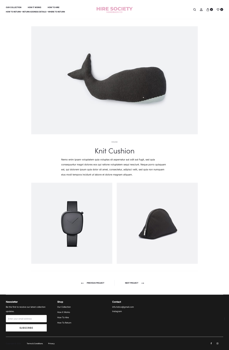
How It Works (34, 7)
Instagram (117, 311)
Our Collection (13, 7)
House (114, 142)
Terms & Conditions (35, 343)
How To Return (64, 322)
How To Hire (53, 7)
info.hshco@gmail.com (123, 307)
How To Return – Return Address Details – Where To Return (35, 12)
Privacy (51, 343)
